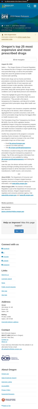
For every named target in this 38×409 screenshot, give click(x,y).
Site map (4, 291)
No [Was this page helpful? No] (21, 231)
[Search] (29, 6)
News (7, 26)
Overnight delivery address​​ (10, 322)
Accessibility (5, 386)
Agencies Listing (7, 382)
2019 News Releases (19, 26)
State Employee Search (9, 378)
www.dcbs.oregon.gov (19, 183)
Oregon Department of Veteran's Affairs (9, 400)
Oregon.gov (5, 374)
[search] (29, 6)
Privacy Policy (6, 390)
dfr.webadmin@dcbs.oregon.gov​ (12, 349)
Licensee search (7, 279)
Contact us (5, 339)
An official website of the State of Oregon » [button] (16, 1)
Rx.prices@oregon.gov (17, 143)
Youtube (5, 257)
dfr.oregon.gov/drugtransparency (20, 147)
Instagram (5, 265)
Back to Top (6, 405)
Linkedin (5, 261)
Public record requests (9, 287)
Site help (4, 295)
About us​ (4, 342)
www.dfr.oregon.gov (26, 195)
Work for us (5, 275)
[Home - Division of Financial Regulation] (2, 26)
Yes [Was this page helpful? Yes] (17, 231)
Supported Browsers (8, 394)
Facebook (5, 248)
